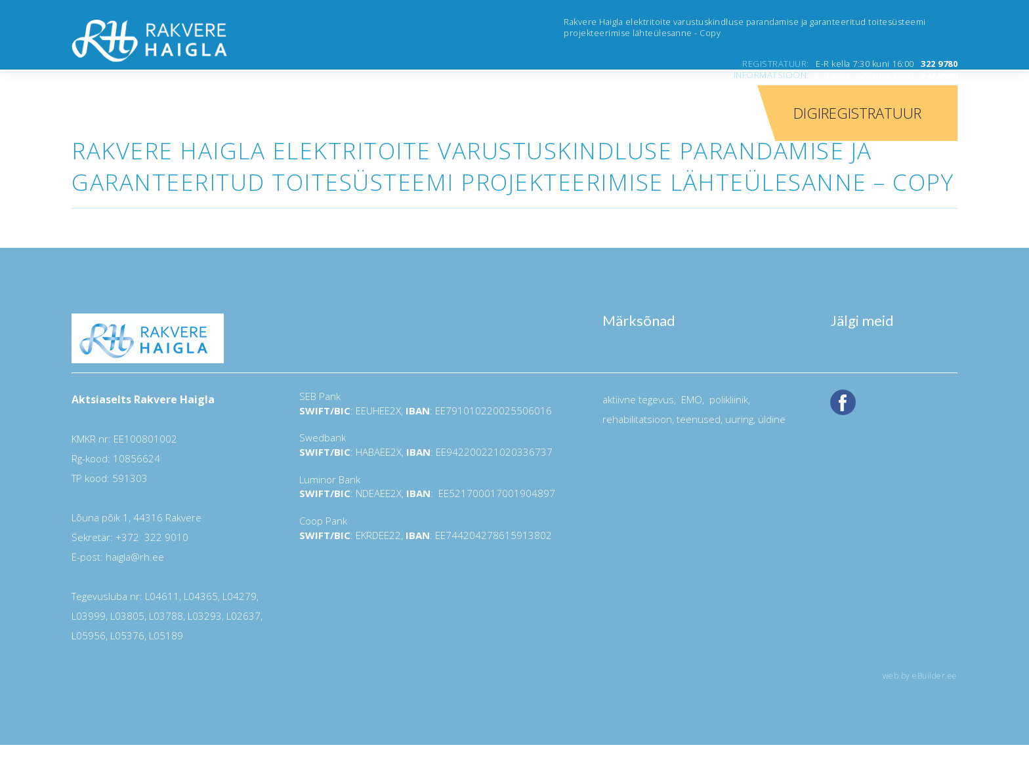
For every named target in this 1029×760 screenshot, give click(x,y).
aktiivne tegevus (638, 399)
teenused (697, 419)
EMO (690, 399)
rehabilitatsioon (637, 419)
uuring (739, 419)
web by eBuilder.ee (920, 675)
